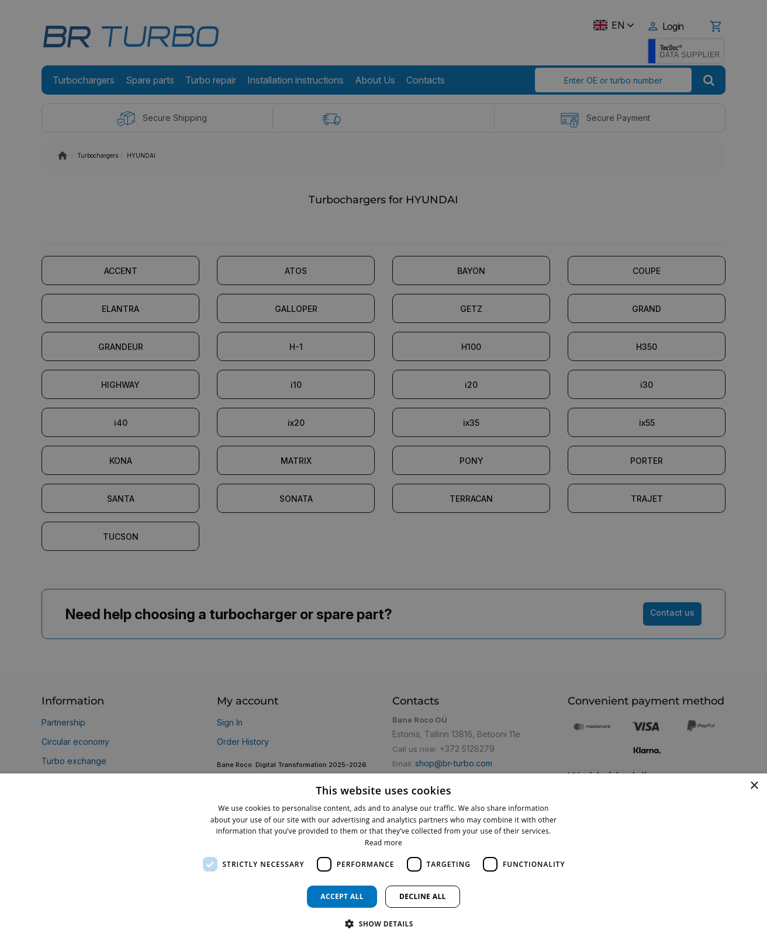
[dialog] (383, 858)
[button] (383, 923)
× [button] (753, 786)
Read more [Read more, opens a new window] (383, 843)
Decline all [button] (422, 896)
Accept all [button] (342, 896)
